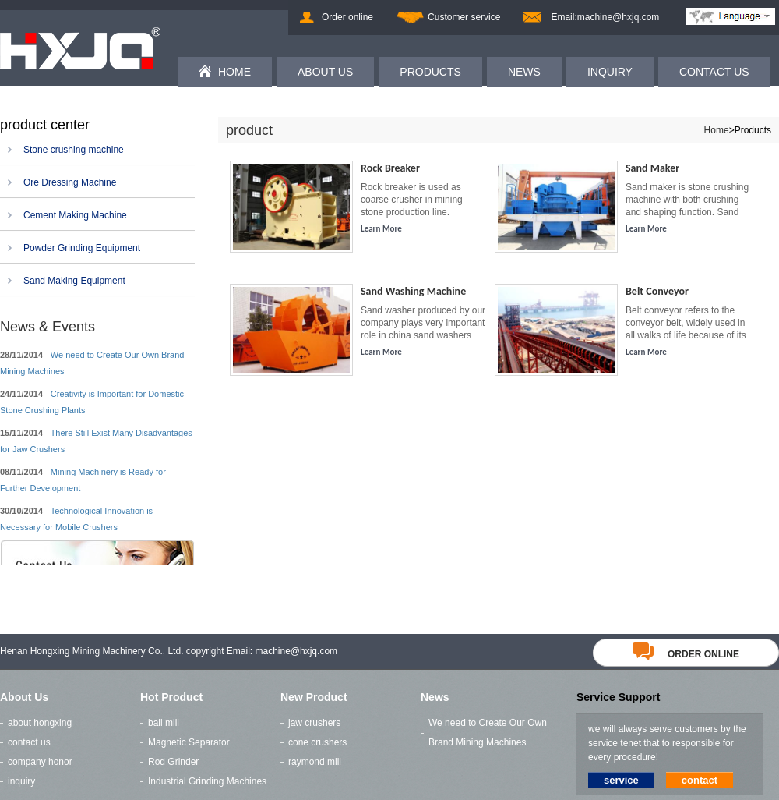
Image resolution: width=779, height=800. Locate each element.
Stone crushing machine (73, 149)
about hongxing (40, 722)
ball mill (163, 722)
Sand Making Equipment (74, 280)
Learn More (381, 229)
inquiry (21, 781)
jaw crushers (314, 722)
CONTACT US (714, 71)
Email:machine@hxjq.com (605, 17)
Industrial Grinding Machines (207, 781)
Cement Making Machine (75, 215)
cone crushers (317, 742)
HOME (234, 71)
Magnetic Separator (189, 742)
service (621, 780)
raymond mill (314, 761)
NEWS (524, 71)
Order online (347, 17)
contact (699, 780)
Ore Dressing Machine (69, 182)
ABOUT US (325, 71)
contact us (29, 742)
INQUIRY (610, 71)
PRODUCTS (430, 71)
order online (686, 654)
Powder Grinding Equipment (81, 247)
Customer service (464, 17)
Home (716, 130)
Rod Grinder (173, 761)
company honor (40, 761)
